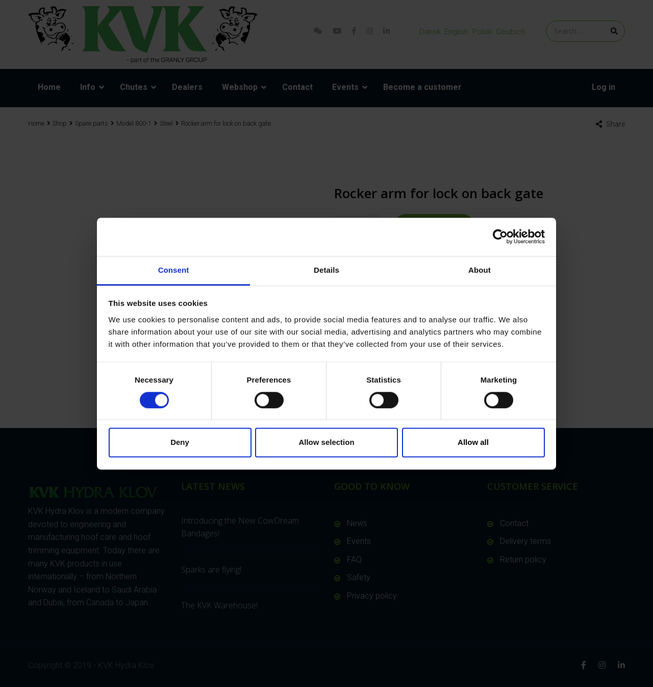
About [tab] (479, 270)
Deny (179, 442)
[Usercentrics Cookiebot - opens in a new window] (500, 236)
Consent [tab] (173, 270)
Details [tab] (326, 270)
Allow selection (326, 442)
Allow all (473, 442)
